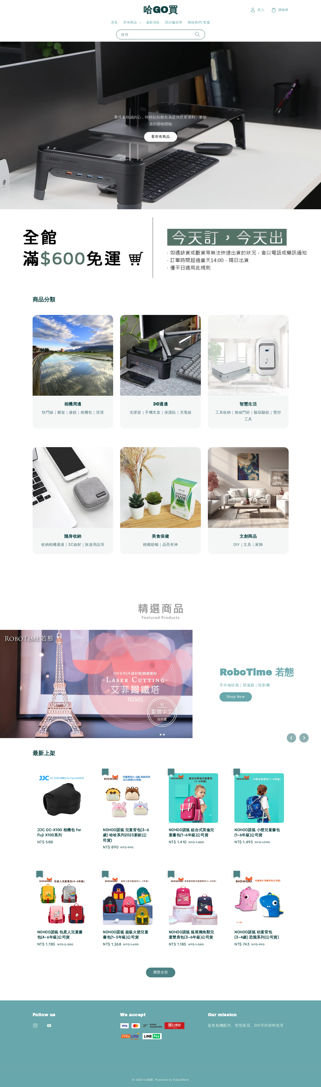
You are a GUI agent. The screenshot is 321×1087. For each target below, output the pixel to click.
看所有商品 (160, 137)
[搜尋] (197, 34)
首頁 (114, 22)
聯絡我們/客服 (199, 22)
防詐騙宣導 (173, 22)
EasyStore (181, 1079)
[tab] (157, 734)
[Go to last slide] (291, 738)
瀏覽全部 (160, 972)
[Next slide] (304, 738)
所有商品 (130, 22)
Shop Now (235, 697)
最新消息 (153, 22)
